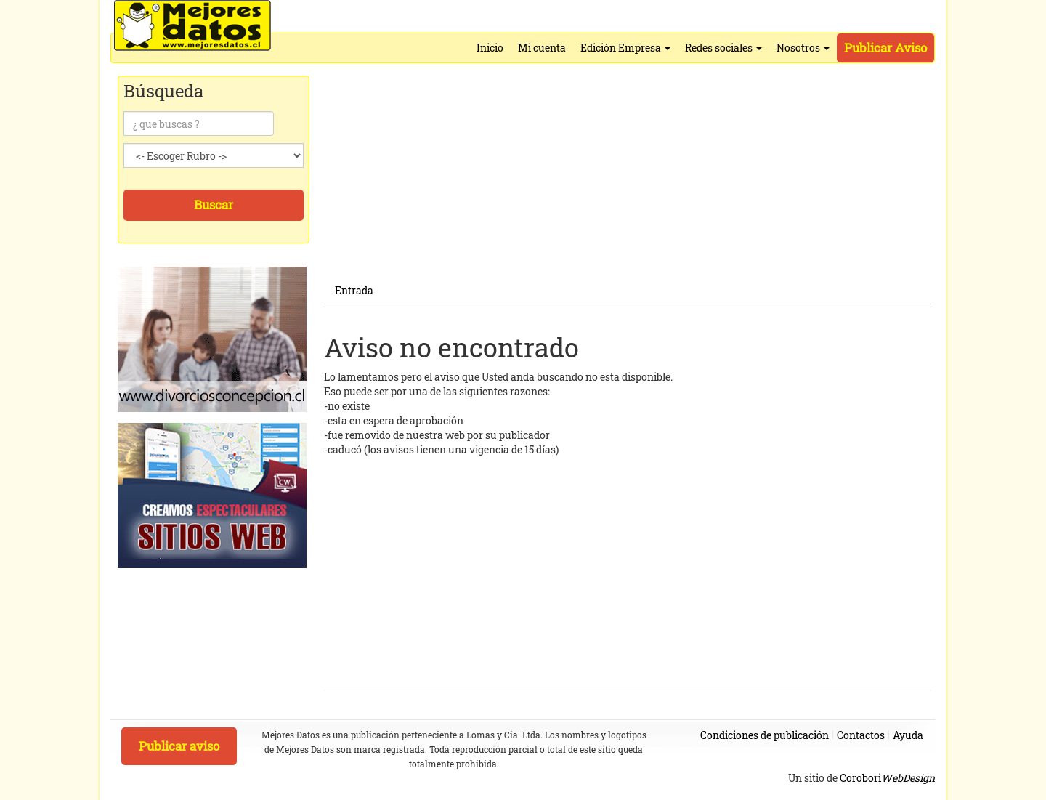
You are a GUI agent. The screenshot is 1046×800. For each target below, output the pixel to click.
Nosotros (803, 47)
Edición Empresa (625, 47)
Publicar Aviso (885, 47)
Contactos (861, 735)
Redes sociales (723, 47)
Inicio (490, 47)
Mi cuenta (542, 47)
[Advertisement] (627, 176)
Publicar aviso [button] (179, 746)
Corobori (887, 778)
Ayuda (908, 735)
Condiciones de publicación (764, 735)
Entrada (354, 290)
